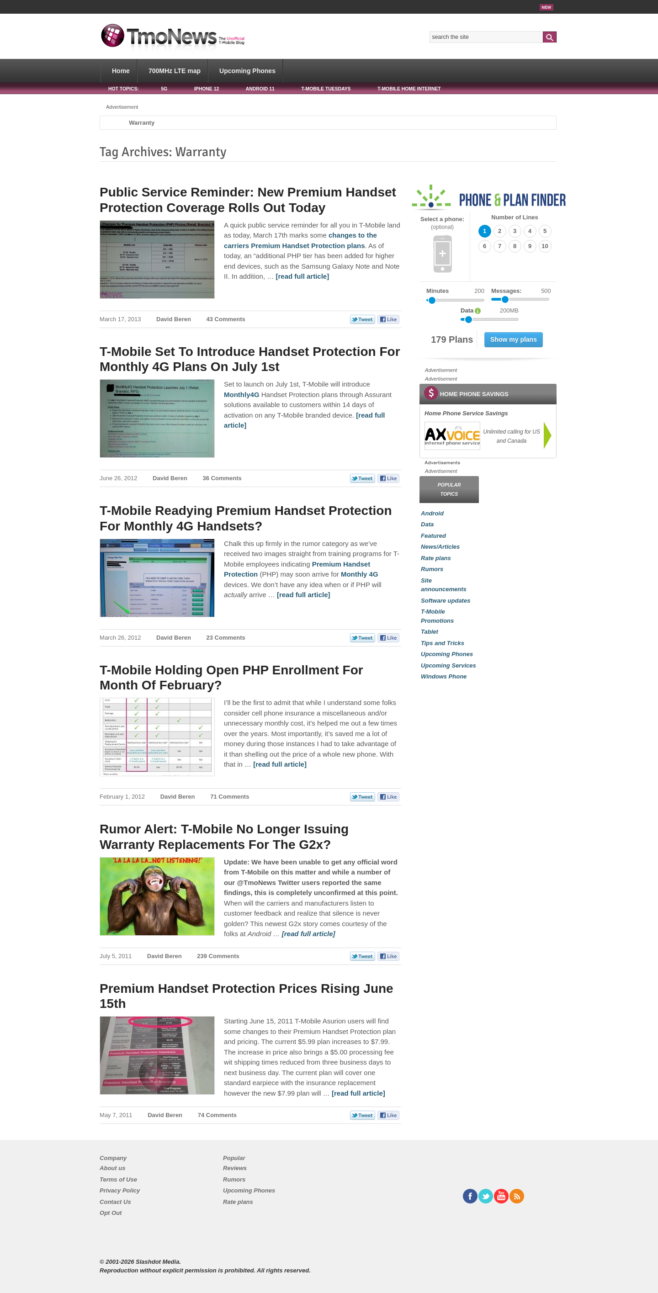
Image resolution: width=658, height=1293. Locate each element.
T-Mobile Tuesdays (325, 88)
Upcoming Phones (247, 70)
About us (112, 1168)
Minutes (437, 290)
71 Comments (229, 796)
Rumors (432, 569)
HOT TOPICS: (123, 88)
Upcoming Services (448, 665)
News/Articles (440, 546)
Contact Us (115, 1201)
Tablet (429, 631)
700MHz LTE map (175, 70)
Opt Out (111, 1212)
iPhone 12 (206, 88)
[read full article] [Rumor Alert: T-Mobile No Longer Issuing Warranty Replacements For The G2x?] (308, 934)
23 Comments (226, 637)
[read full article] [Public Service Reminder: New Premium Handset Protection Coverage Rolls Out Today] (302, 276)
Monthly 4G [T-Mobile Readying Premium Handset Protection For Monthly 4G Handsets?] (359, 574)
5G (164, 88)
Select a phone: (442, 223)
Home (121, 70)
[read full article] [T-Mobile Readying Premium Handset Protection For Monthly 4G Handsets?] (303, 595)
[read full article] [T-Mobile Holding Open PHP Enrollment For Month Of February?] (280, 764)
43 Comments (226, 319)
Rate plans (436, 558)
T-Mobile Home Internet (409, 88)
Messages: (521, 291)
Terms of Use (118, 1179)
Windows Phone (444, 676)
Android (432, 513)
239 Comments (218, 956)
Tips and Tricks (442, 643)
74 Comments (217, 1115)
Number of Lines (514, 217)
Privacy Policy (120, 1190)
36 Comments (222, 478)
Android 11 (260, 88)
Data (427, 524)
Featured (433, 535)
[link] (452, 436)
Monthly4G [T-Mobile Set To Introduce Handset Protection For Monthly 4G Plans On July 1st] (242, 394)
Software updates (445, 600)
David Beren (173, 319)
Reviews (235, 1168)
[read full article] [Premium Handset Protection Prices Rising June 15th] (358, 1093)
